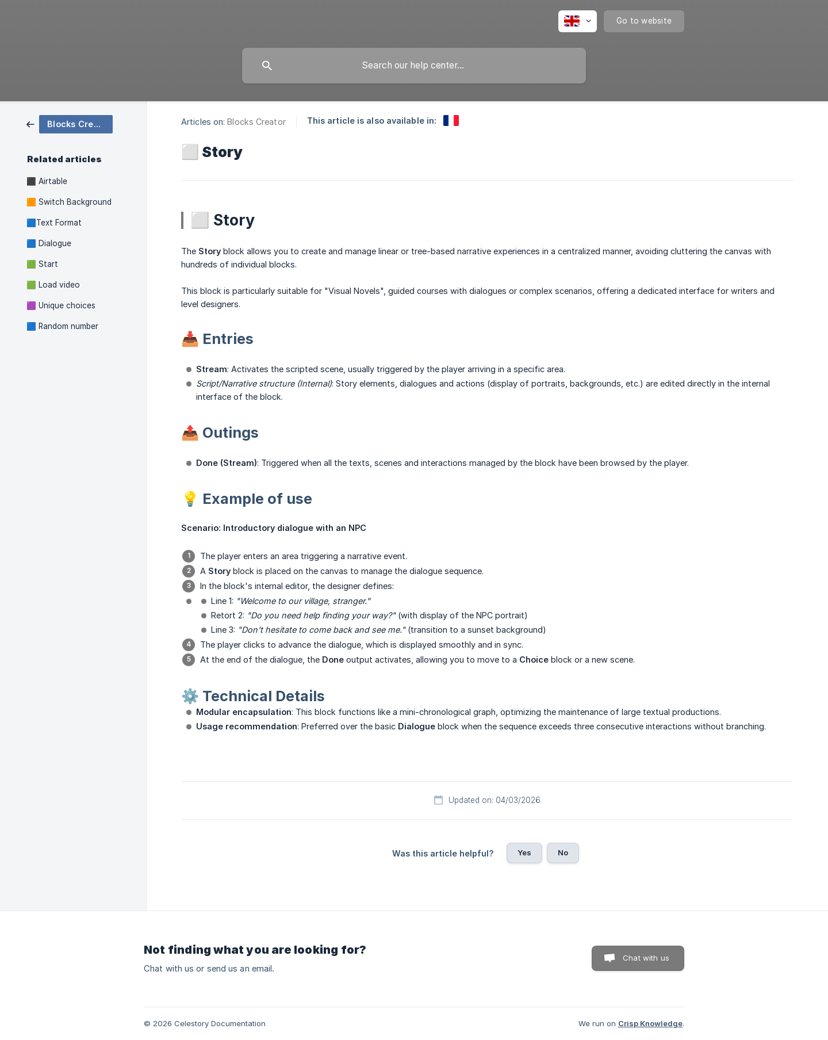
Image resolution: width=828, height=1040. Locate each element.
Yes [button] (524, 852)
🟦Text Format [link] (54, 222)
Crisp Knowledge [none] (650, 1023)
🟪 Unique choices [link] (60, 305)
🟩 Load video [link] (53, 284)
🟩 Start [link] (42, 264)
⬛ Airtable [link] (46, 181)
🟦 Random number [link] (62, 326)
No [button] (563, 852)
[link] (69, 123)
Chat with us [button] (646, 957)
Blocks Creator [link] (256, 122)
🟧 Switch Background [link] (69, 202)
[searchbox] (414, 65)
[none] (577, 21)
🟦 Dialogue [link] (48, 243)
